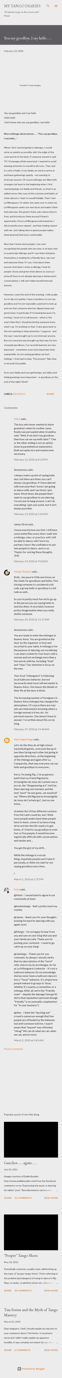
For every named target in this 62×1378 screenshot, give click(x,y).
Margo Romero (22, 571)
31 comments (23, 1197)
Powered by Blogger (31, 1368)
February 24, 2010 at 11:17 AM (31, 619)
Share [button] (50, 393)
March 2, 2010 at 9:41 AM (29, 1040)
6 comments (22, 1350)
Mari (17, 889)
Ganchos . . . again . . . (20, 1162)
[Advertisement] (31, 1081)
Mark (17, 418)
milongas (19, 393)
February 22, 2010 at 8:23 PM (31, 459)
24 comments (23, 1290)
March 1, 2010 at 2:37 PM (28, 879)
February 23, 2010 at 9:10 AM (31, 561)
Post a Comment (13, 1048)
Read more (51, 1197)
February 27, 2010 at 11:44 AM (31, 729)
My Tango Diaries (22, 5)
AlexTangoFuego (23, 739)
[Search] (48, 6)
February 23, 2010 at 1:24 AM (31, 513)
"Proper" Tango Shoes (21, 1255)
